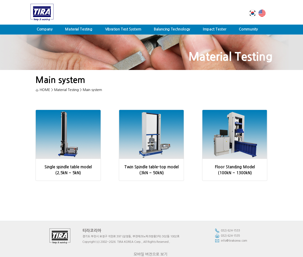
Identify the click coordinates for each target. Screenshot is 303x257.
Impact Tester (214, 29)
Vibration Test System (123, 29)
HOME (43, 89)
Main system (60, 80)
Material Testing (78, 29)
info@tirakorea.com (231, 241)
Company (44, 29)
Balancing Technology (172, 29)
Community (248, 29)
